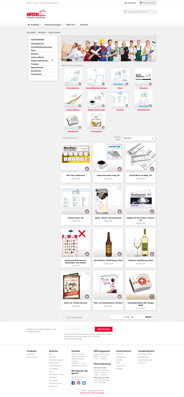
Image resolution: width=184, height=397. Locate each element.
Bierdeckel (36, 71)
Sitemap (119, 368)
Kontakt (119, 360)
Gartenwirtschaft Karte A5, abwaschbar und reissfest (75, 261)
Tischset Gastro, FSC (76, 218)
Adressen (142, 363)
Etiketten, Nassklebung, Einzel (140, 260)
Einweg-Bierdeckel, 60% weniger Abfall (141, 304)
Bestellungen (143, 357)
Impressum (120, 366)
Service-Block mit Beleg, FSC (140, 175)
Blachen (34, 54)
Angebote (30, 354)
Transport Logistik (56, 360)
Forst (51, 371)
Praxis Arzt (53, 386)
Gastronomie (37, 39)
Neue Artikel (32, 357)
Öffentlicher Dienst (56, 374)
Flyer (33, 50)
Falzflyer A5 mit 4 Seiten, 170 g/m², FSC (140, 219)
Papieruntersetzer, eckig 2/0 (108, 175)
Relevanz (139, 138)
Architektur (53, 368)
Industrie (52, 357)
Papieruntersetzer (39, 60)
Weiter (150, 317)
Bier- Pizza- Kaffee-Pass (76, 175)
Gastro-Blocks (37, 57)
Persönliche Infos (145, 354)
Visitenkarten (37, 43)
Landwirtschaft (55, 366)
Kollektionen (121, 357)
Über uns (119, 354)
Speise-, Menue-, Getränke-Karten (108, 218)
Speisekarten (37, 67)
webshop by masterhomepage (92, 393)
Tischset (35, 64)
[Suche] (140, 11)
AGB (117, 363)
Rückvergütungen (145, 360)
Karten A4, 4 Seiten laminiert (75, 303)
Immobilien (53, 380)
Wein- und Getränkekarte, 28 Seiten (108, 303)
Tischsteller (36, 74)
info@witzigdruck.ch (79, 366)
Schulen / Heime (55, 383)
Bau (50, 354)
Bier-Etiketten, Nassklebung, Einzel (108, 260)
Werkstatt (53, 377)
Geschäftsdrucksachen (41, 47)
